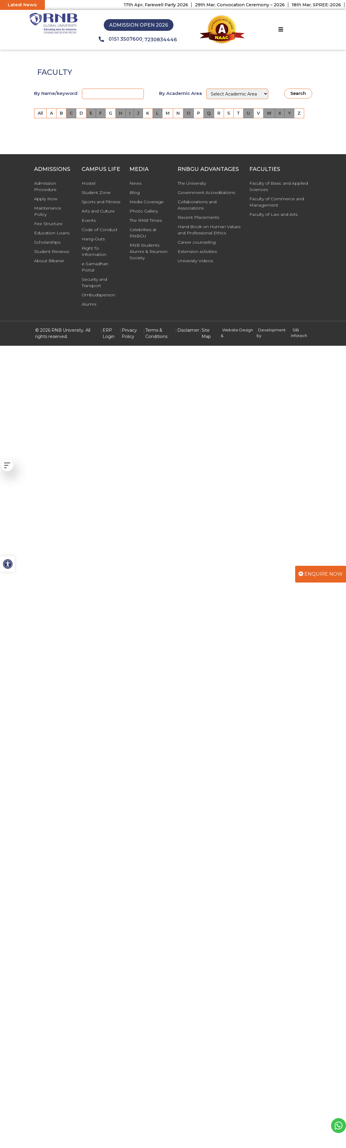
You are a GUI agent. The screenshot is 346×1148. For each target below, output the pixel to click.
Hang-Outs (93, 239)
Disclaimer (188, 330)
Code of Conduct (100, 229)
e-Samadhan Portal (95, 267)
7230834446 (160, 40)
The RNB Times (145, 220)
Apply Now (45, 198)
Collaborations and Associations (197, 205)
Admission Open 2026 (138, 25)
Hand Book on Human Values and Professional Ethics (209, 230)
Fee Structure (48, 223)
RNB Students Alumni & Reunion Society (148, 251)
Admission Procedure (45, 186)
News (135, 183)
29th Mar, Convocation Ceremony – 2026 (244, 4)
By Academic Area (180, 93)
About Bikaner (49, 260)
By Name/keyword (55, 93)
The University (192, 183)
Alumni (89, 304)
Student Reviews (51, 251)
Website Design (237, 329)
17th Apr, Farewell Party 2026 (161, 4)
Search (298, 93)
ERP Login (109, 333)
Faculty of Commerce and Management (276, 202)
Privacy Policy (129, 333)
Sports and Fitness (101, 201)
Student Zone (96, 192)
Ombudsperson (98, 295)
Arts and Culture (98, 211)
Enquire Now (320, 574)
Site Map (206, 333)
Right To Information (94, 251)
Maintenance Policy (47, 211)
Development (272, 329)
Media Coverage (146, 201)
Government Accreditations (206, 192)
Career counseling (197, 242)
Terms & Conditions (156, 333)
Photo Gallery (143, 211)
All (40, 113)
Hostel (88, 183)
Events (89, 220)
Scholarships (47, 242)
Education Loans (51, 233)
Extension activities (197, 251)
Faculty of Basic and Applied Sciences (278, 186)
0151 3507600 (120, 39)
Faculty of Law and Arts (273, 214)
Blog (134, 192)
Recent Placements (198, 217)
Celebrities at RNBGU (142, 233)
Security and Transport (94, 282)
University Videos (195, 260)
